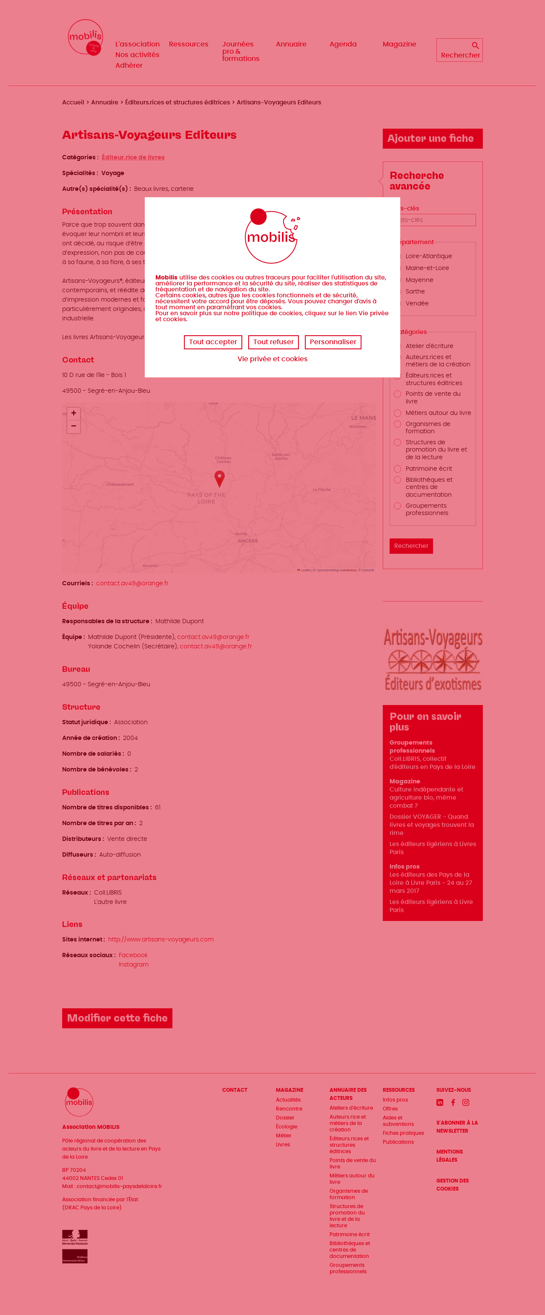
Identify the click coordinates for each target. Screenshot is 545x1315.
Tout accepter (213, 342)
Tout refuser (273, 342)
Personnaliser (333, 342)
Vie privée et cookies (273, 359)
